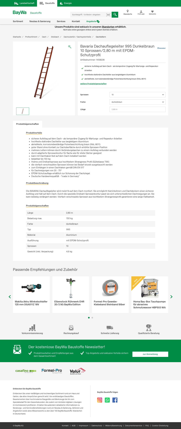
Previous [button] (10, 297)
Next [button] (171, 297)
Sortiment (18, 21)
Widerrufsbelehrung (113, 425)
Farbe (83, 102)
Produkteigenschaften (27, 124)
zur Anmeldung (150, 354)
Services (61, 21)
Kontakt (76, 21)
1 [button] (88, 317)
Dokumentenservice (133, 425)
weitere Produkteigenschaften (93, 84)
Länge (83, 109)
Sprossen (84, 94)
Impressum (83, 425)
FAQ (147, 425)
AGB (74, 425)
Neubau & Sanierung (39, 21)
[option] (44, 72)
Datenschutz (96, 425)
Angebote (91, 21)
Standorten (108, 26)
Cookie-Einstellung (160, 425)
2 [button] (92, 317)
